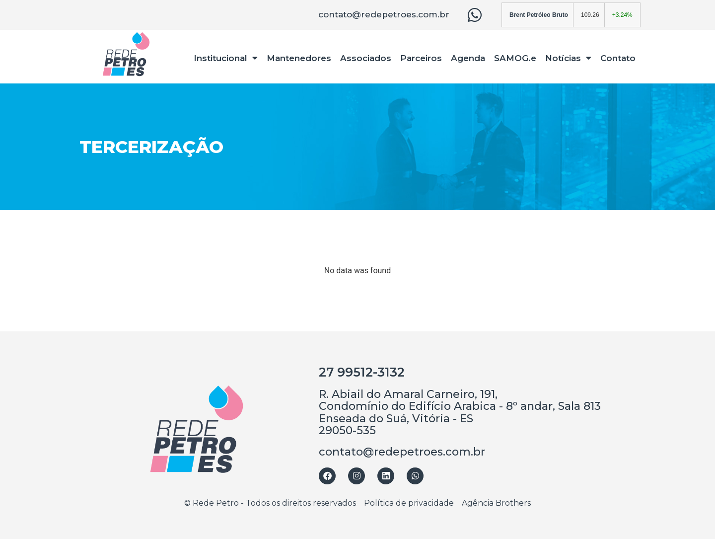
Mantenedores (299, 58)
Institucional (226, 58)
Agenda (468, 58)
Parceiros (421, 58)
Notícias (568, 58)
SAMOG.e (515, 58)
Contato (618, 58)
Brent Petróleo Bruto (538, 14)
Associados (365, 58)
